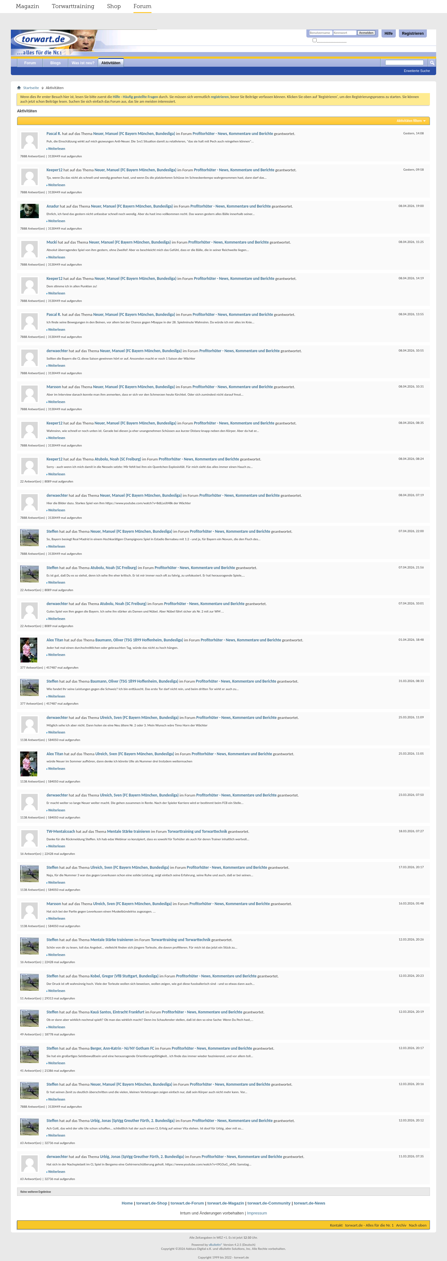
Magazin (27, 6)
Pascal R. (54, 133)
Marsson (54, 386)
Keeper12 (54, 170)
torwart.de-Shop (151, 1203)
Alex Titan (55, 640)
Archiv (401, 1225)
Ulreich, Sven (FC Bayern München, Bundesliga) (139, 717)
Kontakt (336, 1225)
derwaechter (57, 350)
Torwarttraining (73, 6)
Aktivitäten (111, 63)
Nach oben (418, 1225)
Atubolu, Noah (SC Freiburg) (118, 459)
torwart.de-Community (269, 1203)
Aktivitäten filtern (409, 121)
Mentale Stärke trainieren (128, 831)
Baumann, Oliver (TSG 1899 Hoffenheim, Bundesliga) (139, 640)
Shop (114, 6)
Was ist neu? (83, 63)
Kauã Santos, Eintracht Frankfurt (117, 1012)
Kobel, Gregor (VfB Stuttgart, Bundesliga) (124, 976)
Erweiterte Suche (417, 71)
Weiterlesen (56, 149)
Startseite (31, 87)
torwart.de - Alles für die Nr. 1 (369, 1225)
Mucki (52, 242)
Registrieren (413, 33)
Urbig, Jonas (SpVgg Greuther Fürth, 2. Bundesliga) (132, 1120)
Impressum (257, 1213)
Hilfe (389, 33)
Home (127, 1203)
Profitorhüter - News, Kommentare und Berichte (233, 133)
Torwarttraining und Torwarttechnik (197, 831)
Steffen (52, 531)
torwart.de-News (309, 1203)
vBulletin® (216, 1245)
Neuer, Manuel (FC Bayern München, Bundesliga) (134, 133)
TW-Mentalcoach (61, 831)
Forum (142, 6)
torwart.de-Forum (187, 1203)
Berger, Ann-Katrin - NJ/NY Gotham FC (122, 1048)
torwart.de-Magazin (225, 1203)
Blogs (55, 63)
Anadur (53, 206)
